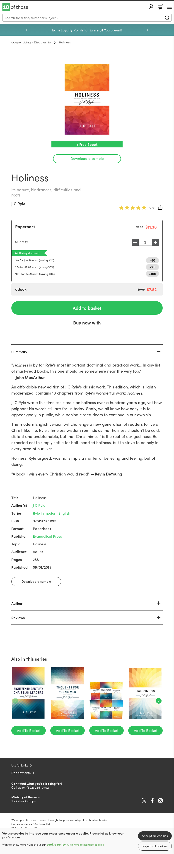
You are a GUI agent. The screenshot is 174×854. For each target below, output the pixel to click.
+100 (152, 273)
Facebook (152, 800)
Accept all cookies (155, 836)
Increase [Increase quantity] (156, 242)
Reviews (18, 617)
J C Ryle (18, 203)
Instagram (160, 800)
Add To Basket (28, 730)
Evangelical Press (47, 536)
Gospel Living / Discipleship (31, 42)
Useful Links (19, 765)
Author (16, 603)
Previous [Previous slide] (26, 30)
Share (160, 207)
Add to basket (87, 308)
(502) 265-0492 (38, 787)
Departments (21, 773)
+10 (152, 260)
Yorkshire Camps (23, 801)
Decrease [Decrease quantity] (134, 242)
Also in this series (29, 658)
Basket (160, 6)
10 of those (15, 7)
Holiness (65, 42)
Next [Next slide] (147, 30)
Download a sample (87, 158)
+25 (152, 266)
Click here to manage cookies (85, 844)
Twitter (144, 800)
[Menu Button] (169, 7)
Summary (19, 351)
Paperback (25, 226)
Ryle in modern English (51, 513)
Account (151, 6)
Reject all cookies (155, 846)
